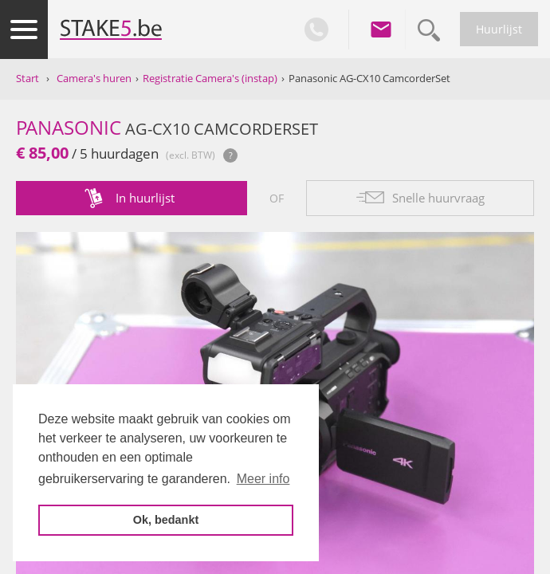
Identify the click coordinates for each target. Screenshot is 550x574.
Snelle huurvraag (438, 198)
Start (27, 78)
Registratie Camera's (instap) (210, 78)
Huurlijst (499, 29)
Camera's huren (94, 78)
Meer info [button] (263, 479)
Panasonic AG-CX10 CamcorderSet (369, 78)
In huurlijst (145, 198)
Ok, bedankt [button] (165, 519)
